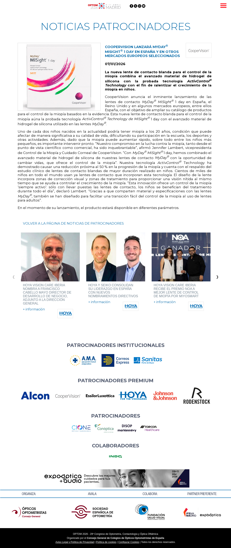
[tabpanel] (50, 275)
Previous (14, 276)
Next (217, 276)
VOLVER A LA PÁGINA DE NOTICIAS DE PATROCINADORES (73, 223)
